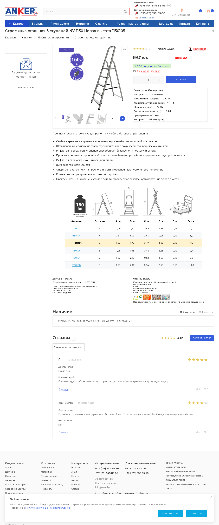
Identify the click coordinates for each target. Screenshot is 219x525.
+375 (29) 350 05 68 (137, 473)
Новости (76, 467)
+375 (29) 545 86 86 (106, 473)
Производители (49, 476)
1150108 (76, 265)
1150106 (76, 250)
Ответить (63, 389)
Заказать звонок (146, 18)
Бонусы (75, 484)
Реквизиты (46, 489)
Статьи (75, 489)
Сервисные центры (15, 489)
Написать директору (52, 484)
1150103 (76, 228)
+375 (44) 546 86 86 (106, 468)
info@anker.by (102, 487)
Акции (74, 472)
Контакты (46, 480)
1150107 (76, 257)
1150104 (76, 235)
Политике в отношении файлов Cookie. (47, 507)
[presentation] (55, 118)
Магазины (46, 472)
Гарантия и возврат (15, 484)
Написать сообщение (106, 482)
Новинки (76, 476)
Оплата (9, 467)
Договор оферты (14, 493)
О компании (47, 467)
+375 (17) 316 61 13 (135, 468)
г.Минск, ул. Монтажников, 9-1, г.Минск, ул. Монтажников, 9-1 (94, 320)
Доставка (10, 472)
